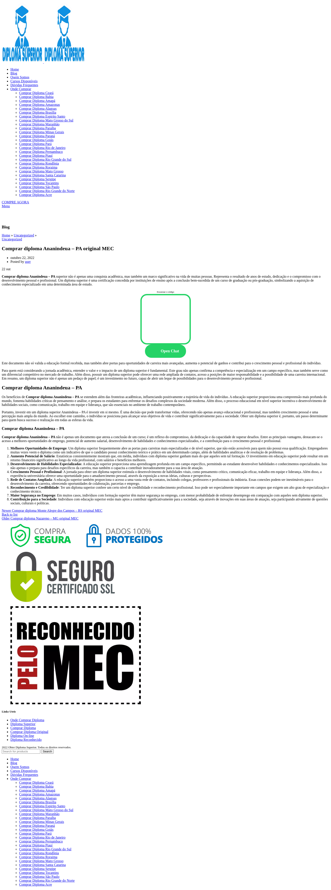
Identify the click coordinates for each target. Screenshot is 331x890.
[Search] (21, 751)
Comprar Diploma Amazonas (39, 104)
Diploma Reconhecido (26, 739)
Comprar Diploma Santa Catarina (42, 175)
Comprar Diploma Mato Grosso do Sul (46, 120)
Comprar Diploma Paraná (37, 136)
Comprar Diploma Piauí (36, 155)
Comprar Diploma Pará (35, 144)
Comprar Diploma (23, 728)
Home (6, 235)
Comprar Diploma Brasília (37, 112)
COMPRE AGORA (15, 202)
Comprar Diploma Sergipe (37, 179)
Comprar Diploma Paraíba (37, 128)
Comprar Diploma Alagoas (38, 108)
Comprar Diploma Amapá (37, 101)
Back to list (10, 514)
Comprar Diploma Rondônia (39, 163)
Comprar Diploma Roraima (38, 167)
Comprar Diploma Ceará (36, 93)
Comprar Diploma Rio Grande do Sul (45, 159)
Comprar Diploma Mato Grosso (41, 171)
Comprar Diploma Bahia (36, 97)
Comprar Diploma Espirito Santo (42, 116)
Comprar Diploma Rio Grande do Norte (47, 191)
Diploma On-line (22, 736)
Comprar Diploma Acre (35, 195)
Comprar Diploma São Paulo (39, 187)
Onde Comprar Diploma (27, 720)
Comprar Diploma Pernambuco (41, 152)
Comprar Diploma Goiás (36, 140)
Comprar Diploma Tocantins (39, 183)
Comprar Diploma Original (29, 732)
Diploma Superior (22, 724)
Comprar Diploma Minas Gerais (41, 132)
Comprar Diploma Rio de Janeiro (42, 148)
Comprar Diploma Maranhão (39, 124)
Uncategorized (24, 235)
